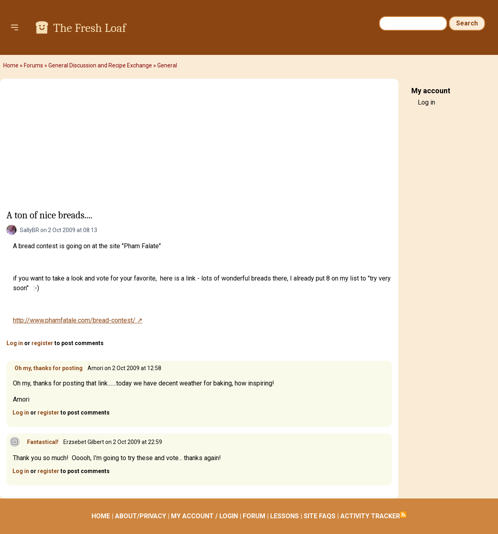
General (167, 65)
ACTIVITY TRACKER (370, 516)
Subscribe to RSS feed (403, 514)
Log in (14, 343)
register (42, 343)
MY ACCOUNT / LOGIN (204, 516)
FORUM (254, 516)
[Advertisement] (199, 145)
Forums (33, 65)
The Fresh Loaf (89, 28)
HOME (101, 516)
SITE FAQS (319, 516)
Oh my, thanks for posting (49, 368)
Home (11, 65)
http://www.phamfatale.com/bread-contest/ (74, 320)
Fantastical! (42, 442)
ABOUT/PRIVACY (140, 516)
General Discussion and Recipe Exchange (100, 65)
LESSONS (284, 516)
